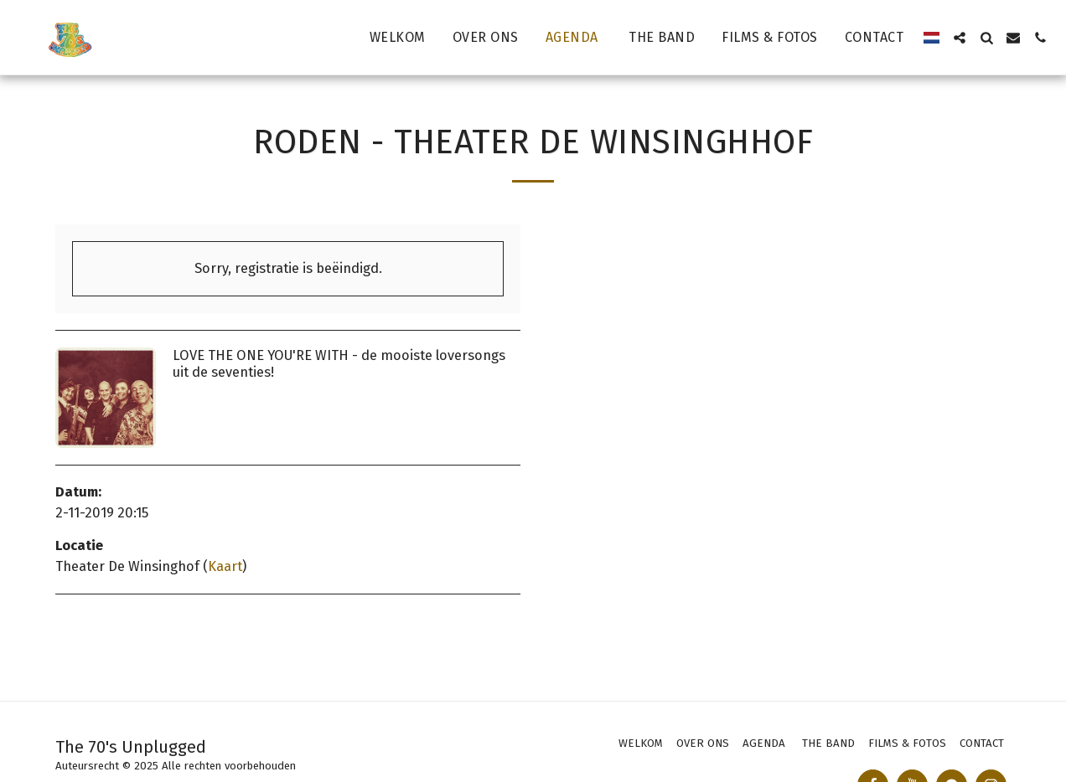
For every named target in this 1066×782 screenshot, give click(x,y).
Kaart (225, 566)
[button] (959, 37)
